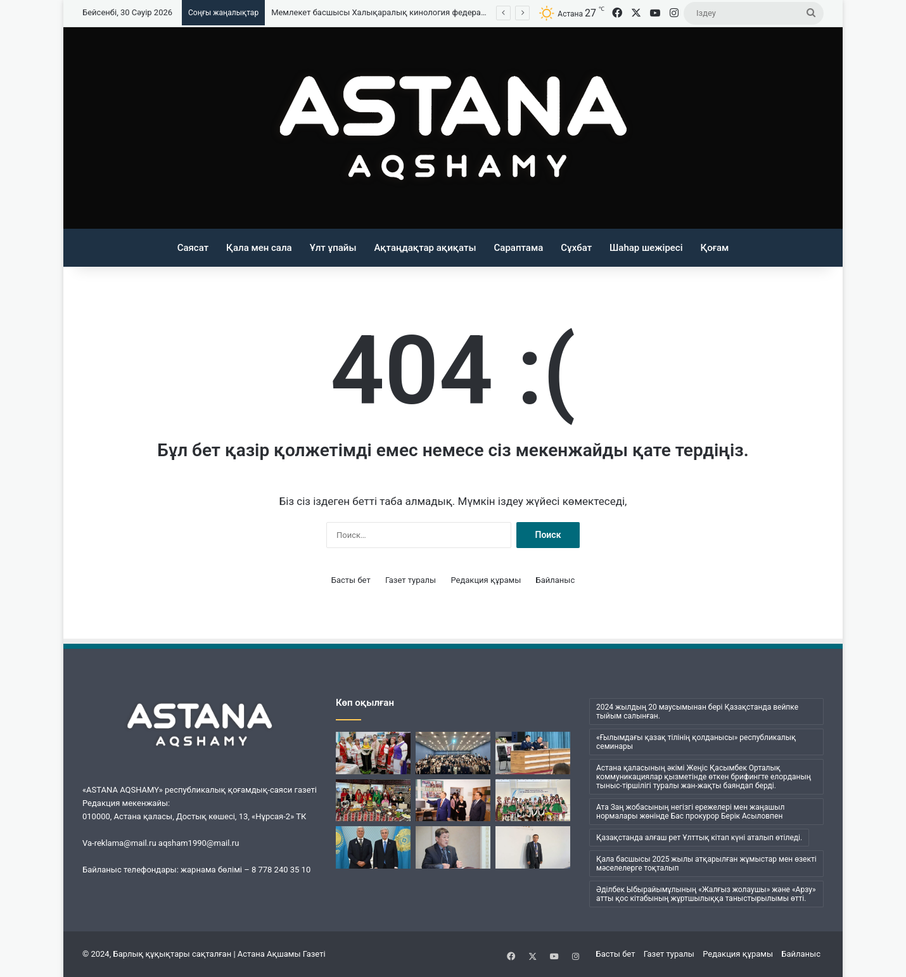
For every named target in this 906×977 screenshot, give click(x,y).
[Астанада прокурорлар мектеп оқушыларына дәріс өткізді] (532, 753)
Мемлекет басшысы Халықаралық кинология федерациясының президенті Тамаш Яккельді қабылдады (475, 12)
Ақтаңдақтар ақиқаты (425, 247)
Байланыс (555, 580)
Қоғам (715, 247)
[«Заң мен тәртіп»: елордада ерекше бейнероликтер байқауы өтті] (453, 753)
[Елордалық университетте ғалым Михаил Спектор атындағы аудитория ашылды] (453, 800)
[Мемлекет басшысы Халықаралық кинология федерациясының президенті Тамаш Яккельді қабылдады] (373, 847)
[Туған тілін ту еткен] (532, 847)
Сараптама (519, 247)
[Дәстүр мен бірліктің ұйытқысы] (373, 800)
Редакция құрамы (485, 580)
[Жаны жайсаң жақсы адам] (453, 847)
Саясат (192, 247)
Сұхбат (576, 247)
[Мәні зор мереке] (532, 800)
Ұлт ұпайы (333, 247)
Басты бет (351, 580)
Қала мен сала (259, 247)
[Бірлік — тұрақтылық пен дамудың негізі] (373, 753)
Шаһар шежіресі (645, 247)
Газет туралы (410, 580)
